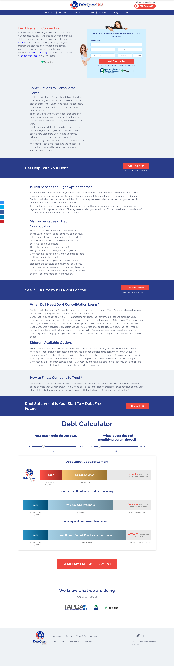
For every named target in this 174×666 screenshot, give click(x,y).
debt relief (23, 42)
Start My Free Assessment (87, 564)
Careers (91, 13)
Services (63, 13)
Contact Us (104, 13)
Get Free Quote (135, 287)
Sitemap (88, 641)
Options (77, 13)
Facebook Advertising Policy (126, 65)
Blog (116, 13)
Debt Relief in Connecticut (139, 170)
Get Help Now (136, 165)
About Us (48, 13)
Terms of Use (112, 65)
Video (127, 13)
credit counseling (38, 52)
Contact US (137, 406)
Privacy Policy (102, 65)
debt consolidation (30, 55)
